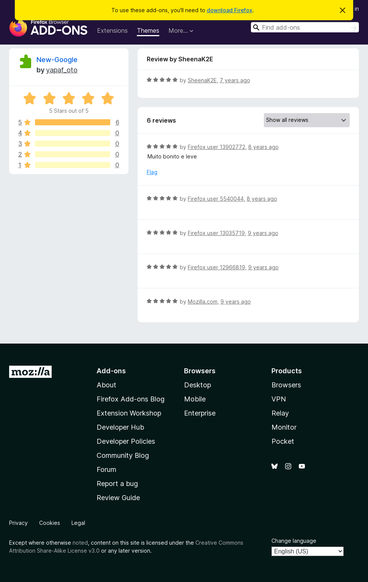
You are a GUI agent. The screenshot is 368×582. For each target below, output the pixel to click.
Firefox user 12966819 (216, 267)
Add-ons (111, 371)
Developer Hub (120, 427)
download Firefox (229, 10)
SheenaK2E (202, 80)
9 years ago (263, 233)
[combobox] (305, 27)
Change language (293, 540)
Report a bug (117, 484)
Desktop (197, 385)
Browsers (286, 385)
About (106, 385)
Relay (280, 413)
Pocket (282, 441)
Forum (106, 469)
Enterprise (200, 413)
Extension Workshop (129, 413)
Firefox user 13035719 (216, 233)
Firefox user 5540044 (216, 198)
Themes (148, 30)
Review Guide (118, 498)
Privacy (18, 523)
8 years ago (263, 147)
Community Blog (123, 455)
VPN (278, 399)
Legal (78, 523)
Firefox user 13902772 (216, 147)
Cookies (49, 523)
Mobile (195, 399)
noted (80, 542)
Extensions (112, 30)
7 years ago (235, 80)
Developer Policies (126, 441)
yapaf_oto (62, 70)
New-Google (57, 60)
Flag (152, 172)
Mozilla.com (202, 301)
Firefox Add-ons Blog (131, 399)
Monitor (284, 427)
